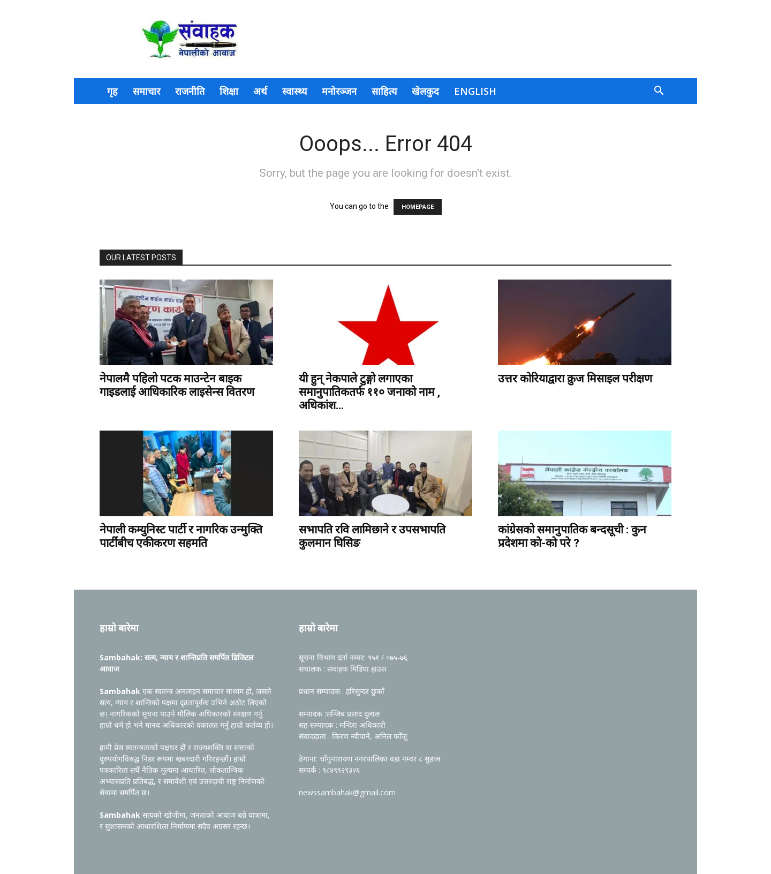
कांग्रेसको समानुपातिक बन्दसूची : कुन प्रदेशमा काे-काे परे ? (572, 536)
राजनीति (190, 91)
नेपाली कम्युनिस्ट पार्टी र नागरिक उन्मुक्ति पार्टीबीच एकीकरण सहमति (181, 536)
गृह (112, 91)
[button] (658, 92)
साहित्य (384, 91)
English (475, 91)
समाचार (146, 91)
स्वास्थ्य (294, 91)
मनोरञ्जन (339, 91)
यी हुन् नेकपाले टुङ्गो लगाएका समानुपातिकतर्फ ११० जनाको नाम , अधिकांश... (369, 392)
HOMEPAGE (418, 207)
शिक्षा (229, 91)
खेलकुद (425, 91)
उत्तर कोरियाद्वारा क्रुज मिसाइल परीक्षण (575, 378)
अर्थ (260, 91)
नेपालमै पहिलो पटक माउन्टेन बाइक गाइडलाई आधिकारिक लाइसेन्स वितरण (178, 385)
